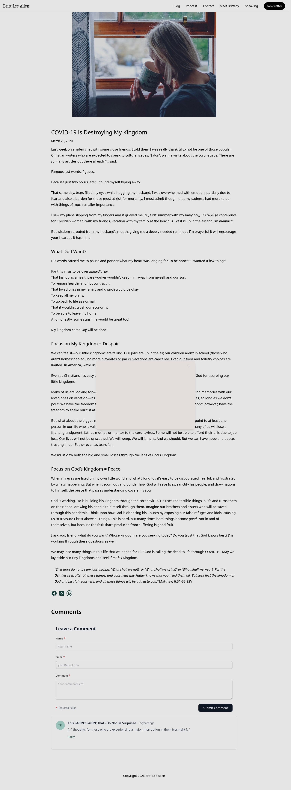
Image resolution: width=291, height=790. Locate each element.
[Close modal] (189, 367)
